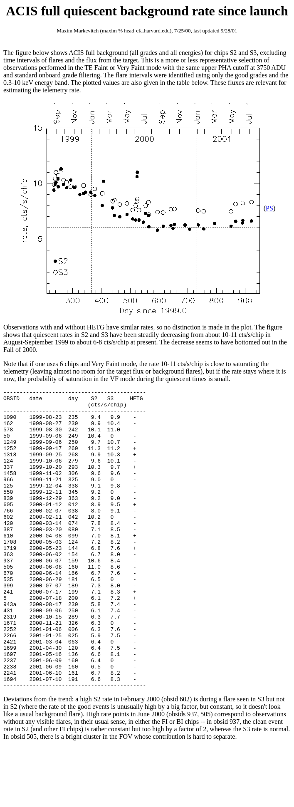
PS (269, 208)
